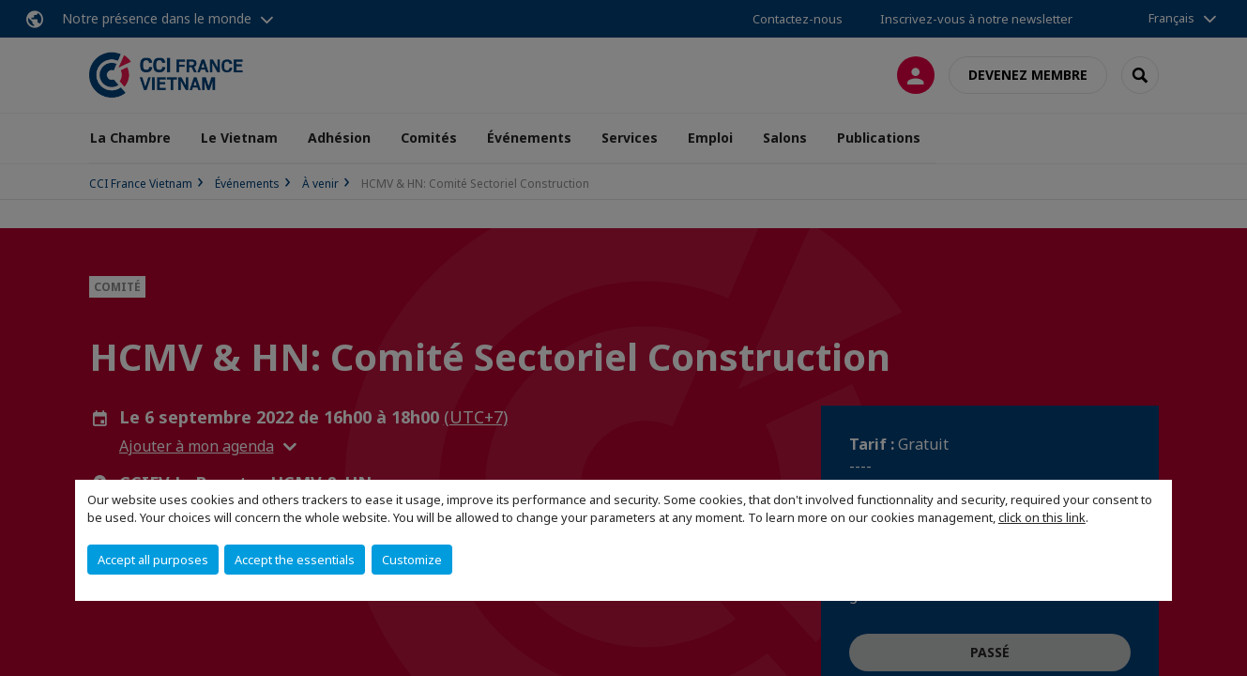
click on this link (1042, 517)
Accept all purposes (153, 559)
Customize (412, 559)
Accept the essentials (295, 559)
